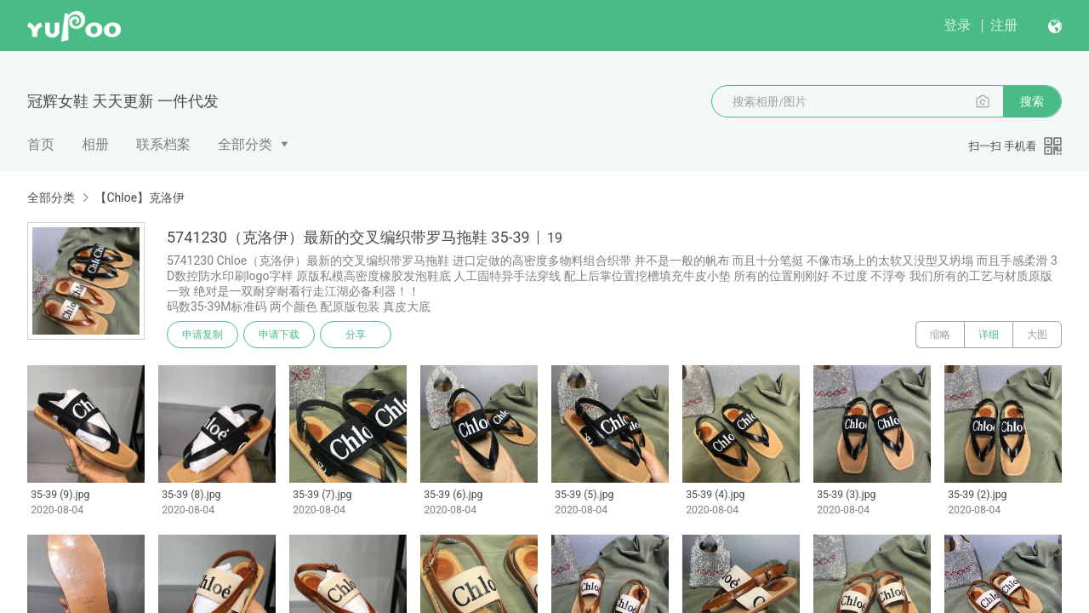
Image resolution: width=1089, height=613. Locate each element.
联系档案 (163, 144)
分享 (355, 335)
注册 (1004, 25)
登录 (957, 25)
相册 (95, 144)
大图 (1037, 335)
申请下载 (279, 335)
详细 (988, 335)
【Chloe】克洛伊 (139, 197)
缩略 (940, 335)
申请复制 (202, 335)
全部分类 (245, 144)
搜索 (1032, 101)
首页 (40, 144)
